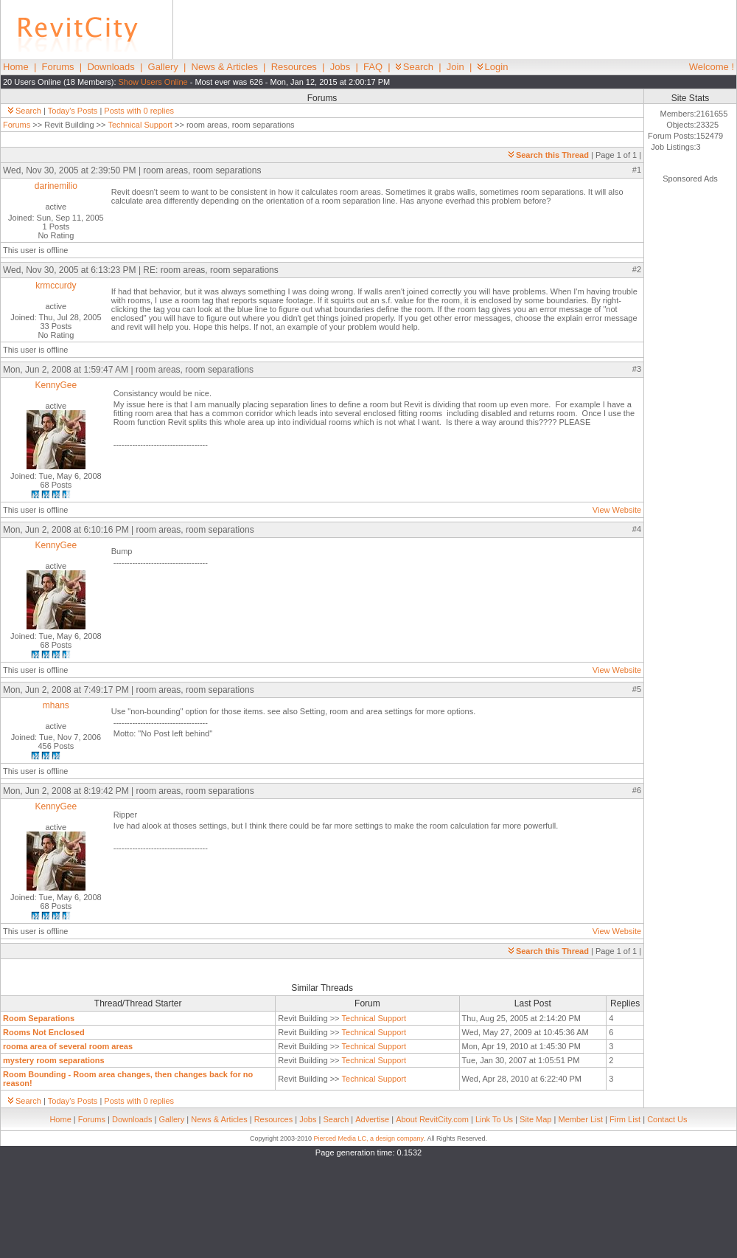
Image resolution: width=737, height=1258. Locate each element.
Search (414, 66)
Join (455, 66)
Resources (294, 66)
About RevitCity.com (432, 1119)
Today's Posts (73, 110)
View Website (617, 509)
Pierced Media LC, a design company (368, 1138)
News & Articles (225, 66)
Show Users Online (153, 81)
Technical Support (140, 124)
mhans (56, 705)
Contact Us (667, 1119)
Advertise (372, 1119)
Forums (58, 66)
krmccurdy (55, 285)
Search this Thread (549, 155)
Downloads (110, 66)
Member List (580, 1119)
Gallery (163, 66)
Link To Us (494, 1119)
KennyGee (56, 385)
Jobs (340, 66)
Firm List (624, 1119)
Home (16, 66)
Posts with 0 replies (139, 110)
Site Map (535, 1119)
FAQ (373, 66)
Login (493, 66)
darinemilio (56, 186)
